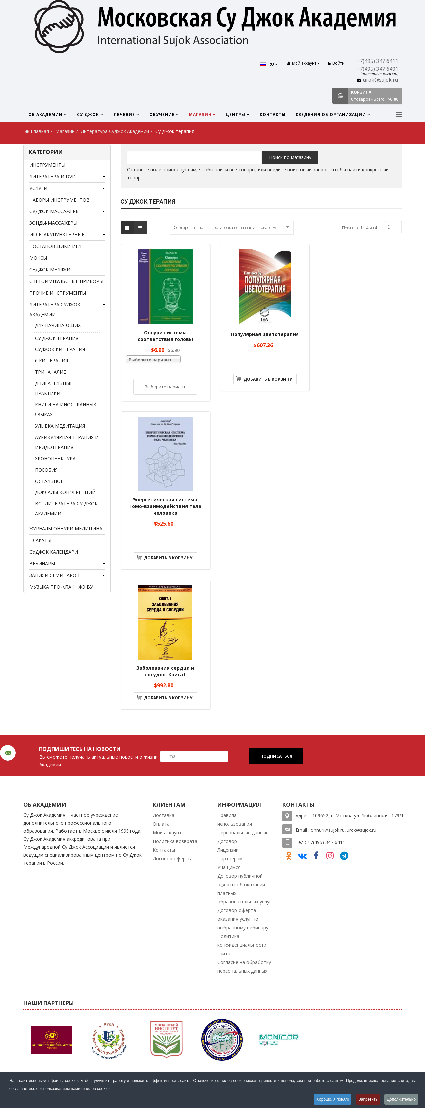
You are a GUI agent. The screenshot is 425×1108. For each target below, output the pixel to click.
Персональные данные (243, 832)
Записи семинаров (54, 575)
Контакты (273, 114)
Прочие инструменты (57, 293)
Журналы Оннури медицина (65, 528)
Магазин (200, 114)
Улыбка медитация (60, 426)
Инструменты (47, 165)
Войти (336, 63)
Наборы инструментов (59, 200)
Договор (227, 841)
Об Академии (45, 114)
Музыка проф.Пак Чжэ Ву (61, 587)
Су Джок (88, 114)
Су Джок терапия (56, 338)
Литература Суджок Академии (115, 131)
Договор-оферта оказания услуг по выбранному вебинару (242, 919)
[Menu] (399, 114)
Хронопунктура (55, 458)
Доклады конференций (65, 492)
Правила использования (234, 819)
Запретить (367, 1099)
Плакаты (40, 540)
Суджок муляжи (49, 269)
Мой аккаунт (167, 832)
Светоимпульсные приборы (66, 281)
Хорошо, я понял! (332, 1099)
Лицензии (228, 850)
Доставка (163, 815)
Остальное (49, 481)
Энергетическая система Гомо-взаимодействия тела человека (165, 506)
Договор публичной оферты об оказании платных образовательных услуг (244, 889)
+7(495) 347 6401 (377, 69)
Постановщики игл (55, 246)
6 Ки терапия (51, 360)
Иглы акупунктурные (56, 234)
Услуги (38, 188)
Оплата (161, 824)
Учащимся (229, 867)
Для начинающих (58, 325)
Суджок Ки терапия (60, 349)
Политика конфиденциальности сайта (241, 945)
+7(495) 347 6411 (377, 61)
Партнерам (230, 858)
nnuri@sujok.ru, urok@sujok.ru (345, 830)
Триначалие (50, 372)
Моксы (38, 258)
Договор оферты (172, 858)
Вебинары (42, 563)
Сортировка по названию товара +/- (244, 227)
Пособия (46, 470)
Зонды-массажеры (53, 223)
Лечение (124, 114)
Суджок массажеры (54, 211)
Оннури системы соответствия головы (165, 335)
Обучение (162, 114)
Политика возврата (175, 841)
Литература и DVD (52, 176)
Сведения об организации (331, 114)
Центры (235, 114)
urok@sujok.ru (380, 80)
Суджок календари (53, 552)
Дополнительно (401, 1099)
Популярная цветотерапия (265, 334)
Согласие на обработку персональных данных (244, 966)
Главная (40, 131)
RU (268, 64)
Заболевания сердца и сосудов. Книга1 (165, 671)
